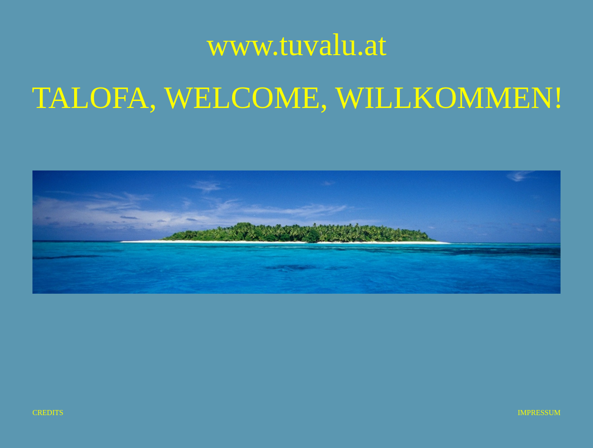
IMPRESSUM (539, 412)
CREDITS (47, 412)
